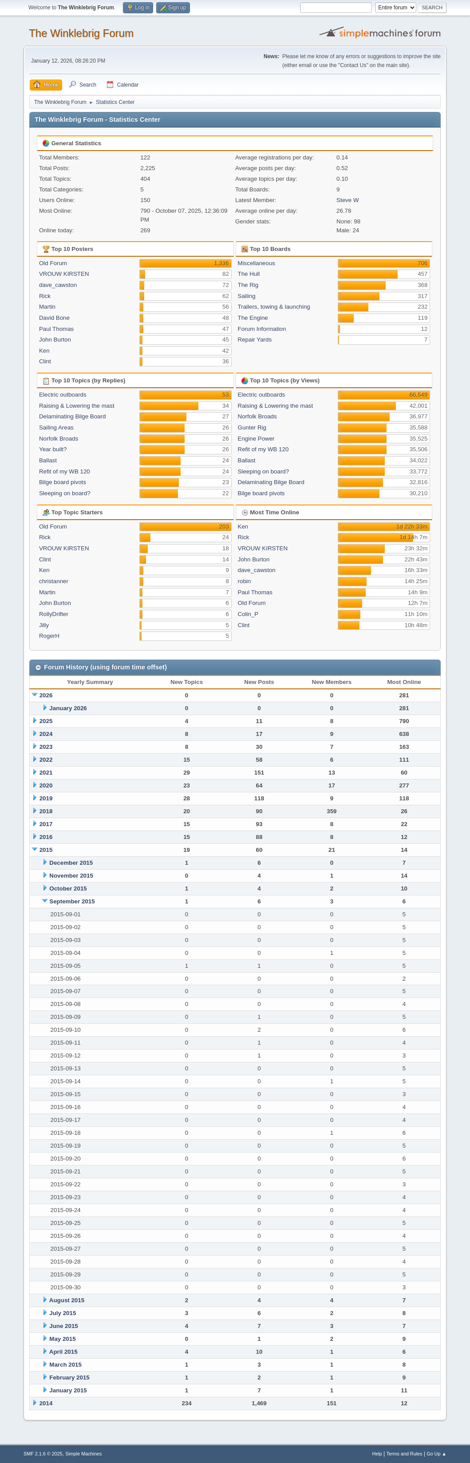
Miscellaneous (256, 263)
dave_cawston (58, 285)
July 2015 (62, 1313)
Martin (47, 306)
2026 (46, 695)
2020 (46, 785)
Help (377, 1453)
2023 (46, 746)
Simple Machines (83, 1453)
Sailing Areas (56, 427)
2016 (46, 837)
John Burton (55, 339)
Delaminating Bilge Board (72, 416)
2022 (46, 759)
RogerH (49, 635)
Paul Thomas (56, 329)
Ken (44, 350)
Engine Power (256, 438)
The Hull (249, 273)
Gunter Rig (252, 427)
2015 (46, 850)
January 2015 (68, 1390)
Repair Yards (255, 339)
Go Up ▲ (436, 1453)
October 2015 (68, 888)
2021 (46, 772)
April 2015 (63, 1351)
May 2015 (62, 1339)
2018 (46, 811)
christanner (53, 581)
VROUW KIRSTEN (64, 273)
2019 (46, 798)
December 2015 (71, 862)
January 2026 (68, 708)
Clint (45, 361)
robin (244, 581)
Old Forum (53, 263)
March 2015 (65, 1364)
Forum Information (262, 329)
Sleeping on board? (65, 493)
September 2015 (72, 901)
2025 (46, 721)
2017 (46, 824)
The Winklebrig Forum (81, 33)
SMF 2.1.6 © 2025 (43, 1453)
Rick (45, 296)
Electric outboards (63, 394)
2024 (46, 734)
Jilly (44, 625)
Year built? (53, 449)
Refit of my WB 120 (64, 471)
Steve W (347, 200)
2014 (46, 1403)
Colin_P (248, 614)
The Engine (253, 317)
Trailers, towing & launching (274, 306)
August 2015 (66, 1300)
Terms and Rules (405, 1453)
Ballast (48, 460)
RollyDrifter (53, 614)
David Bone (54, 317)
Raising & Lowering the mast (77, 405)
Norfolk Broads (58, 438)
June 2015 (63, 1326)
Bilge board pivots (62, 482)
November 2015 (71, 875)
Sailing (247, 296)
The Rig (248, 285)
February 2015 (69, 1377)
